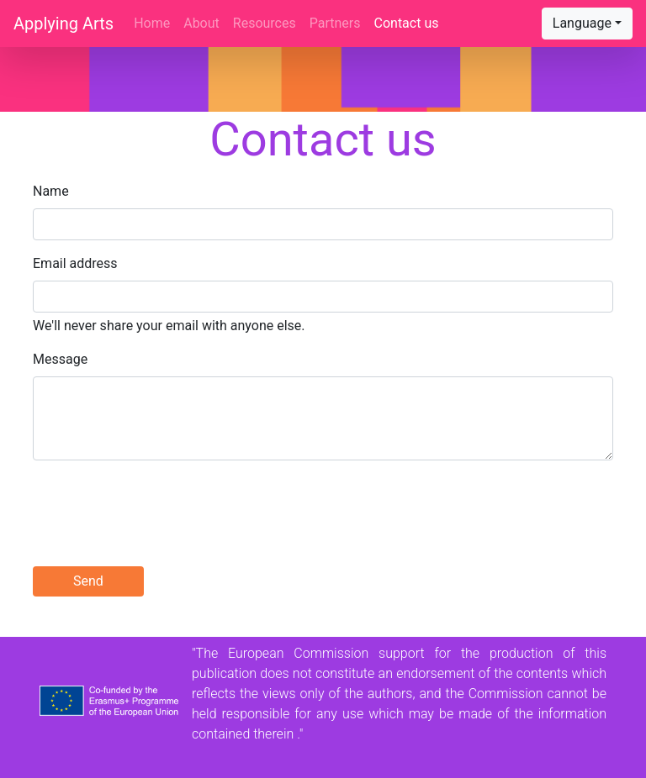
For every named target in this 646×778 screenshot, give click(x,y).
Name (51, 191)
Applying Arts (63, 23)
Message (60, 359)
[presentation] (161, 506)
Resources (264, 23)
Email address (75, 263)
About (201, 23)
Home (155, 22)
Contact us (406, 23)
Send (88, 581)
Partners (335, 23)
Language (582, 23)
